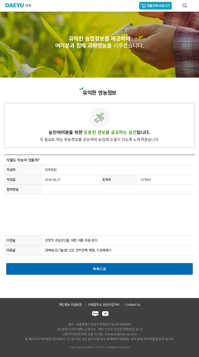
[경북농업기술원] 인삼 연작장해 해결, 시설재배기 (78, 250)
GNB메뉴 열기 (193, 6)
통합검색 (185, 6)
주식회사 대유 (20, 5)
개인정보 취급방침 (70, 304)
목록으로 (99, 268)
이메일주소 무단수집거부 (103, 304)
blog (95, 314)
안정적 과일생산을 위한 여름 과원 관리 (71, 240)
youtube (105, 314)
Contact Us (132, 304)
